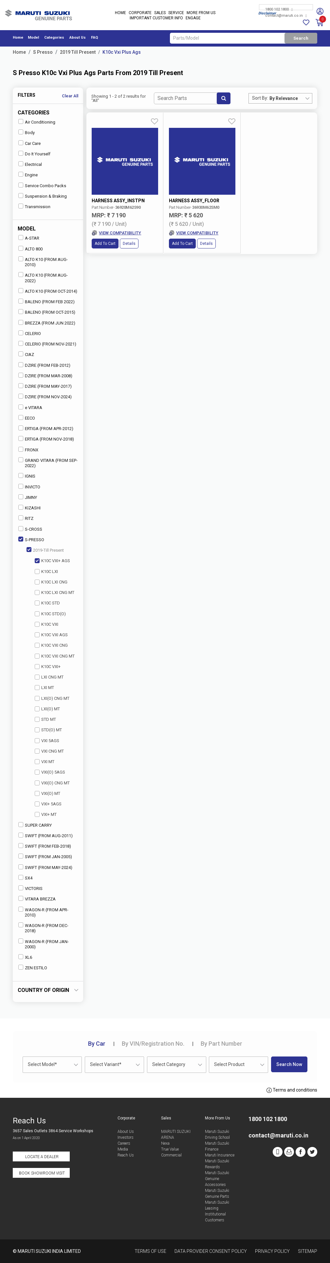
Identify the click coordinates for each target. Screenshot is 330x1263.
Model (33, 37)
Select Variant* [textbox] (105, 1064)
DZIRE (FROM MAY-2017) (45, 386)
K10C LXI (46, 571)
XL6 (25, 957)
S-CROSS (30, 529)
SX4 (25, 877)
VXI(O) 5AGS (50, 772)
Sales (160, 13)
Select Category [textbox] (168, 1064)
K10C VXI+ (48, 666)
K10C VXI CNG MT (55, 656)
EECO (26, 418)
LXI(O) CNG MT (52, 698)
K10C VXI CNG (51, 645)
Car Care (29, 143)
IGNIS (26, 476)
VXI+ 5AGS (48, 803)
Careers (124, 1143)
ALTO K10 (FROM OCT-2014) (47, 291)
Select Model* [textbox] (42, 1064)
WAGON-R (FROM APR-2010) (43, 912)
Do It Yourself (34, 153)
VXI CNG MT (49, 751)
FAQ (94, 37)
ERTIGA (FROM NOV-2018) (46, 439)
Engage (193, 18)
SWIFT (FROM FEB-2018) (44, 846)
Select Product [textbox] (229, 1064)
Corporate (140, 13)
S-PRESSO (31, 539)
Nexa (165, 1143)
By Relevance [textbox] (283, 98)
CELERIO (29, 333)
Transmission (34, 206)
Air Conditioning (36, 122)
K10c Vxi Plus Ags (121, 52)
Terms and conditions (291, 1090)
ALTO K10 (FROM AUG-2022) (43, 277)
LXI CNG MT (49, 677)
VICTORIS (30, 888)
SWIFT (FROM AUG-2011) (45, 835)
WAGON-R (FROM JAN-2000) (43, 943)
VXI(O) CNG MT (52, 782)
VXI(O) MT (47, 793)
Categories (54, 37)
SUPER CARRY (35, 825)
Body (26, 132)
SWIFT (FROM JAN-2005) (45, 856)
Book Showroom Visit (42, 1173)
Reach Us (126, 1155)
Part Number (221, 1043)
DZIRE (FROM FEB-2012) (44, 365)
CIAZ (26, 354)
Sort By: (260, 98)
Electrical (30, 164)
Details (129, 224)
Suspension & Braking (42, 196)
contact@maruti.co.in (286, 16)
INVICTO (29, 486)
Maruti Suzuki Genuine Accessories (217, 1179)
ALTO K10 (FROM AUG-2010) (43, 261)
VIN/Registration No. (153, 1043)
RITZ (25, 518)
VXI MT (44, 761)
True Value (170, 1149)
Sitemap (307, 1251)
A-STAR (28, 238)
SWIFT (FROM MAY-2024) (45, 867)
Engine (28, 174)
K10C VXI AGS (51, 634)
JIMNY (27, 497)
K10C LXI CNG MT (54, 592)
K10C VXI (46, 624)
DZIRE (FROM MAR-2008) (45, 375)
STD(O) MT (48, 729)
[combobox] (290, 98)
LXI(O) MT (47, 708)
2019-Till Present (45, 550)
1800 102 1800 (279, 10)
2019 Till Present (78, 52)
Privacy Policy (272, 1251)
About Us (77, 37)
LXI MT (44, 687)
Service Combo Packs (42, 185)
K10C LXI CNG (51, 582)
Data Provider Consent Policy (210, 1251)
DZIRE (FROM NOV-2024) (45, 396)
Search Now (289, 1064)
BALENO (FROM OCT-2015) (46, 312)
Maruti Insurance (219, 1155)
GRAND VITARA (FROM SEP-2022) (48, 462)
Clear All (70, 95)
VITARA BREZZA (37, 898)
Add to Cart (105, 224)
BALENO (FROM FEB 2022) (46, 301)
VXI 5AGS (47, 740)
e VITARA (30, 407)
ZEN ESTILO (32, 967)
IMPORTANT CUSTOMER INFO (156, 18)
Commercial (171, 1155)
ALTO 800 (30, 248)
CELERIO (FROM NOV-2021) (47, 343)
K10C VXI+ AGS (52, 560)
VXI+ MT (46, 814)
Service (176, 13)
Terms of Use (150, 1251)
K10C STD (47, 603)
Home (120, 13)
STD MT (45, 719)
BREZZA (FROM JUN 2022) (46, 323)
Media (123, 1149)
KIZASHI (29, 507)
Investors (126, 1137)
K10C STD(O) (50, 613)
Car (96, 1043)
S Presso (43, 52)
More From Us (201, 13)
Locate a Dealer (42, 1156)
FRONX (28, 449)
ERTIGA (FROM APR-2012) (45, 428)
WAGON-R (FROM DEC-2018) (43, 927)
